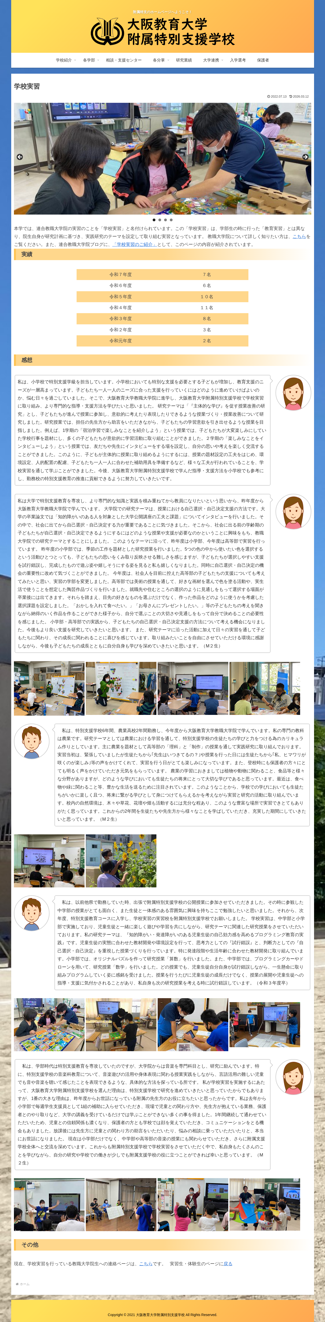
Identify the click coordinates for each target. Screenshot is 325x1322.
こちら (299, 236)
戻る (228, 1263)
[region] (162, 159)
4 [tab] (171, 220)
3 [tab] (165, 220)
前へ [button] (20, 157)
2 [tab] (159, 220)
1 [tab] (154, 220)
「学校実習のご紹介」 (134, 244)
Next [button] (305, 157)
